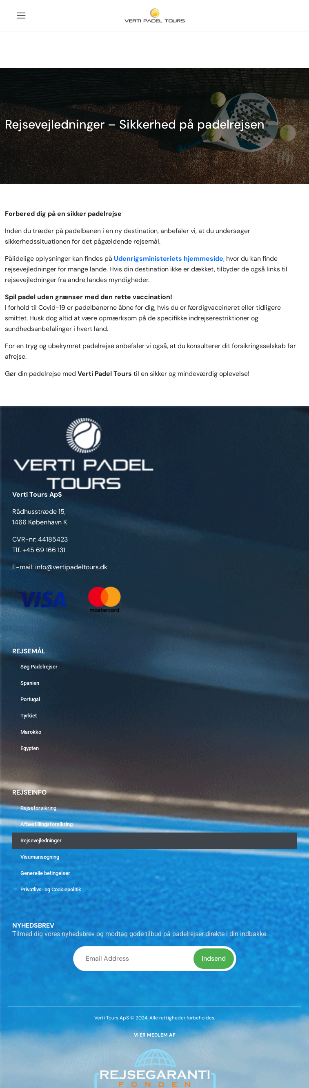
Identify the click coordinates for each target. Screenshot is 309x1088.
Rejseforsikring (38, 808)
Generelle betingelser (45, 873)
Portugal (30, 699)
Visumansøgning (39, 857)
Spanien (29, 683)
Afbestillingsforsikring (46, 824)
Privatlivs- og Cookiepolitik (50, 889)
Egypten (29, 748)
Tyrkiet (28, 716)
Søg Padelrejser (39, 667)
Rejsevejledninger (41, 840)
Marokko (30, 732)
